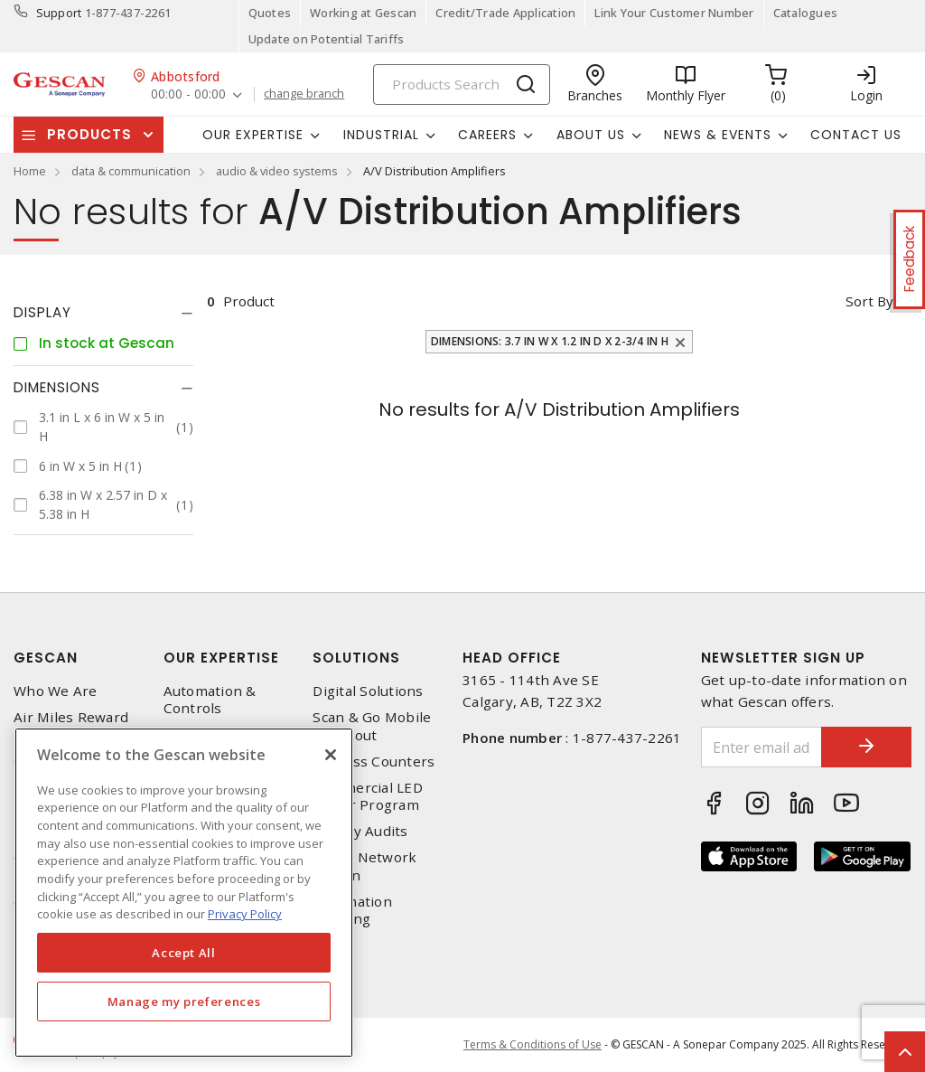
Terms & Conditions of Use (532, 1044)
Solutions (356, 657)
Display (42, 312)
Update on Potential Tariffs (326, 39)
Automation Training (352, 910)
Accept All (184, 953)
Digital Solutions (368, 691)
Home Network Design (364, 866)
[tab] (103, 313)
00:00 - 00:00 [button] (188, 94)
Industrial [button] (381, 135)
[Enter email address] (762, 747)
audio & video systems (277, 171)
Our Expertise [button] (253, 135)
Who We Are (56, 691)
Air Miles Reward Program (71, 726)
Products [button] (89, 134)
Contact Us (856, 135)
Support (59, 13)
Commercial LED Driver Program (368, 796)
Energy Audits (360, 831)
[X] (330, 755)
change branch (304, 94)
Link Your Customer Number (673, 13)
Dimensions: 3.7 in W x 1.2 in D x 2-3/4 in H (549, 341)
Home (30, 171)
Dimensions (57, 387)
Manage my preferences (184, 1001)
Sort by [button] (869, 301)
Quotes (270, 13)
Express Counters (373, 761)
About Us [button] (590, 135)
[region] (183, 893)
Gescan (46, 657)
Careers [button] (487, 135)
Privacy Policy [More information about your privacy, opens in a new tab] (245, 914)
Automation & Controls (210, 699)
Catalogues (805, 13)
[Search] (461, 84)
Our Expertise (221, 657)
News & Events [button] (717, 135)
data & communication (131, 171)
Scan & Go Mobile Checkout (372, 726)
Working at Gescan (363, 13)
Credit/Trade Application (505, 13)
